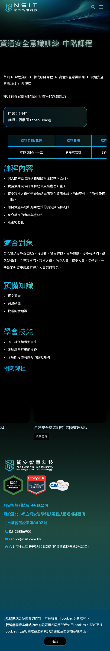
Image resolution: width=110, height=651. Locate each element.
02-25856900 (20, 532)
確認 (55, 641)
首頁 (6, 77)
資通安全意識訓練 (72, 77)
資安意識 (42, 436)
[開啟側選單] (101, 7)
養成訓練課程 (43, 77)
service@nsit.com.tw (25, 539)
